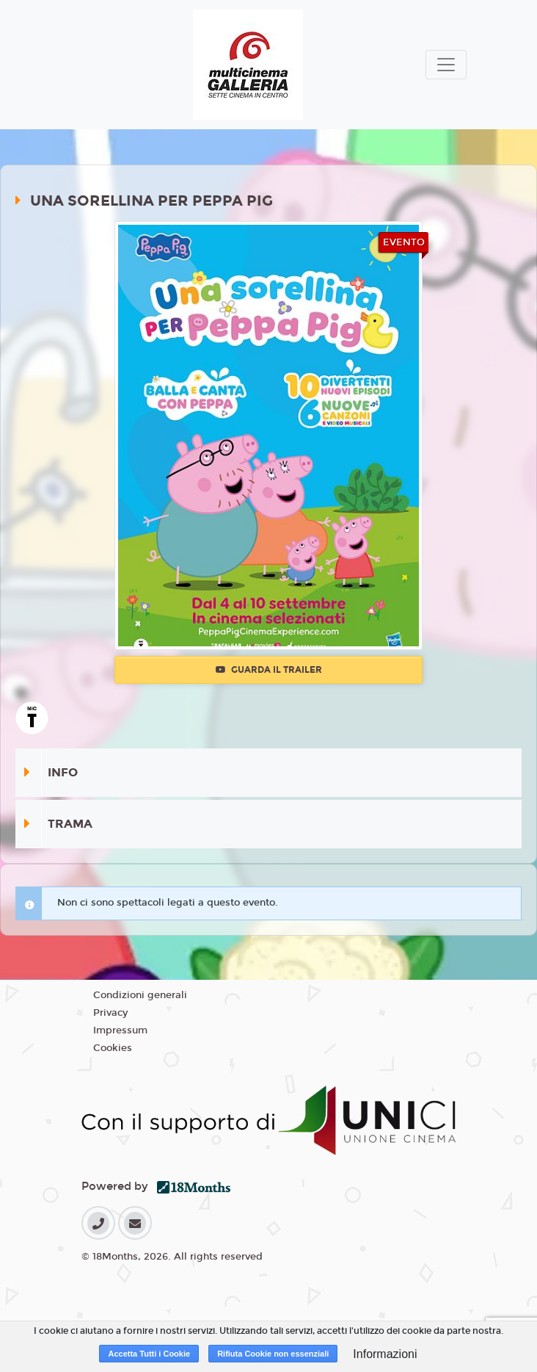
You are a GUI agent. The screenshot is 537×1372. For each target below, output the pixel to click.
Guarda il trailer (269, 670)
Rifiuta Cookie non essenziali (273, 1353)
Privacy (110, 1013)
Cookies (112, 1048)
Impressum (120, 1030)
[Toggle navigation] (446, 64)
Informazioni (385, 1354)
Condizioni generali (140, 995)
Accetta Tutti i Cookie (149, 1353)
